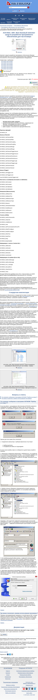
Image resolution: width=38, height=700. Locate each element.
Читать (5, 634)
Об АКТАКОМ (8, 668)
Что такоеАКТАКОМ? (3, 19)
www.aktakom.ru (26, 296)
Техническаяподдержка (9, 22)
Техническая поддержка (17, 303)
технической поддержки (6, 620)
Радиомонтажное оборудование (25, 673)
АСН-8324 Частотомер (7, 68)
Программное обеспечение (25, 676)
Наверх (2, 610)
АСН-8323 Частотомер (7, 67)
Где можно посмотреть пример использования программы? (17, 398)
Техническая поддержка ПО (10, 689)
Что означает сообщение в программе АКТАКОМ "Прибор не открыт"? (19, 397)
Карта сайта (29, 693)
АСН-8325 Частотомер (7, 61)
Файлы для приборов (10, 693)
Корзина (22, 11)
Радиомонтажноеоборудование (31, 19)
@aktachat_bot (29, 685)
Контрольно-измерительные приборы (25, 671)
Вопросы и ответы (10, 685)
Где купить (3, 22)
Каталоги (8, 673)
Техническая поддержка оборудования (10, 687)
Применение (8, 676)
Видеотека (7, 678)
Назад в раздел (4, 651)
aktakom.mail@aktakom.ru (29, 683)
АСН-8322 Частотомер (7, 65)
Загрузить (34, 82)
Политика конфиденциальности (29, 691)
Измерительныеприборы (15, 19)
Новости (8, 19)
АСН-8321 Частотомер (7, 64)
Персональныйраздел (16, 22)
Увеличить (19, 52)
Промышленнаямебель (23, 19)
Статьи (8, 674)
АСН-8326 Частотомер (7, 62)
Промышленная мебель (25, 674)
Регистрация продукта (10, 691)
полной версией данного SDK (12, 290)
